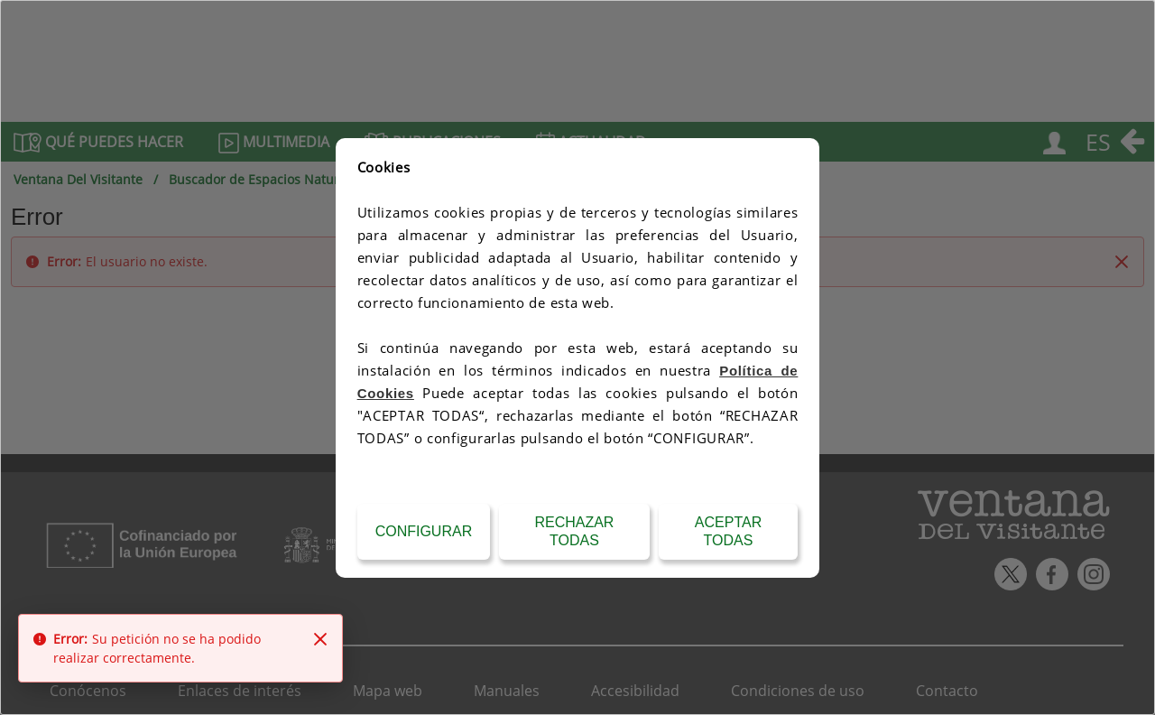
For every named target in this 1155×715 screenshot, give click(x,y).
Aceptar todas (728, 531)
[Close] (320, 639)
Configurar (424, 531)
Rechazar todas (574, 531)
